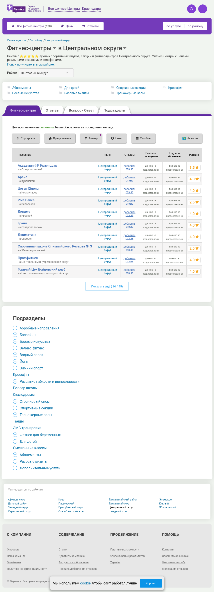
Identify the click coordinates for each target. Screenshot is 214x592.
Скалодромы (24, 395)
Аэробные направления (39, 328)
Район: (12, 73)
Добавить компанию (72, 556)
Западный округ (18, 507)
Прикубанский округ (71, 507)
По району (36, 40)
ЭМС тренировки (27, 428)
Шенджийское (118, 511)
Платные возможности (125, 549)
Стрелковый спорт (35, 401)
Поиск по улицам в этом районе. (31, 64)
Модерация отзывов (175, 568)
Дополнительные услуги (40, 468)
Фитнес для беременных (40, 435)
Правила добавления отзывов (78, 568)
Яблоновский (167, 507)
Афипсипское (16, 499)
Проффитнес (28, 258)
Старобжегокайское (71, 511)
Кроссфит (175, 87)
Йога (24, 361)
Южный (164, 503)
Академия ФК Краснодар (37, 165)
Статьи (63, 549)
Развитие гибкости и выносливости (50, 381)
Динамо (24, 212)
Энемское (165, 499)
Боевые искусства (25, 93)
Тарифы (115, 562)
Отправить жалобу (173, 562)
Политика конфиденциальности (27, 568)
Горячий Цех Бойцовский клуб (41, 269)
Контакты (168, 549)
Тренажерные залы (130, 93)
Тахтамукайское (119, 503)
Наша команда (16, 556)
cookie (85, 583)
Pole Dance (26, 200)
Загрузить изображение (74, 562)
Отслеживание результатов (127, 556)
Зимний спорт (31, 368)
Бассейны (28, 335)
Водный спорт (31, 355)
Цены (67, 26)
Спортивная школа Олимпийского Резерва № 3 (55, 246)
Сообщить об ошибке (175, 556)
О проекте (13, 549)
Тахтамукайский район (123, 499)
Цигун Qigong (28, 189)
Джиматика (27, 235)
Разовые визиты (76, 93)
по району (195, 26)
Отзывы (90, 26)
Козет (62, 499)
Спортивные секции (131, 87)
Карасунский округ (20, 511)
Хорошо (151, 583)
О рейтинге (14, 562)
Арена (22, 177)
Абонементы (21, 87)
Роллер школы (25, 388)
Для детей (71, 87)
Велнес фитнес (32, 348)
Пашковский (66, 503)
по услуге (173, 26)
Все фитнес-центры (32, 26)
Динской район (17, 503)
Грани (22, 223)
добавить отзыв (129, 167)
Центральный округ (107, 167)
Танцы (18, 421)
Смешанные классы (30, 448)
